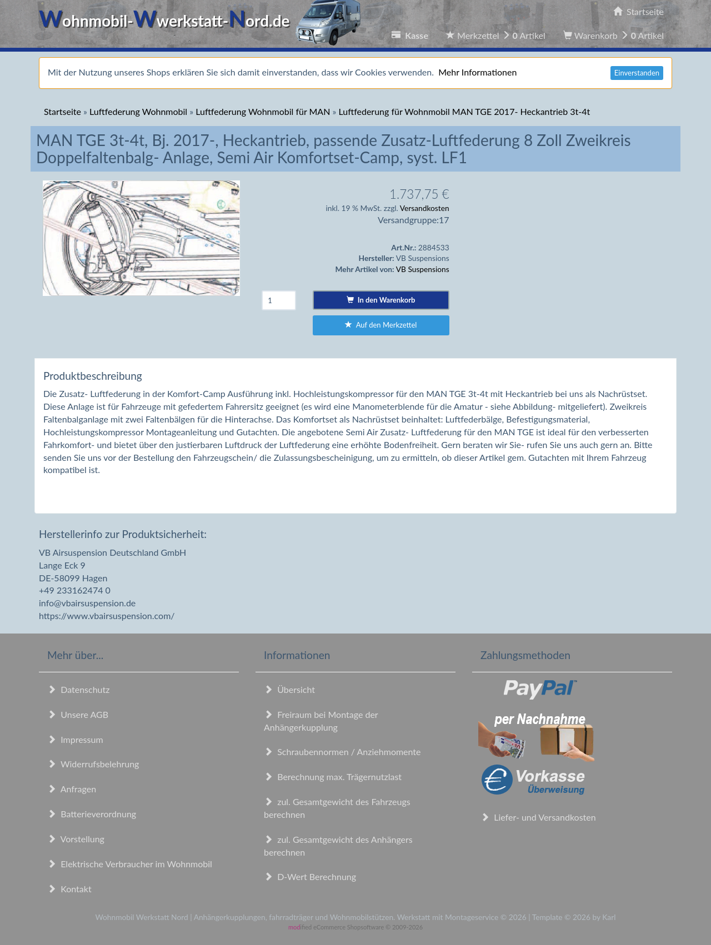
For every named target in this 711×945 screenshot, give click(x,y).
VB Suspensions (422, 269)
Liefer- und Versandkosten (538, 817)
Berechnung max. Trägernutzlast (333, 776)
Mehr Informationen (477, 72)
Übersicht (289, 689)
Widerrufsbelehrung (93, 763)
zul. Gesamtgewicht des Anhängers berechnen (338, 845)
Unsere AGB (77, 714)
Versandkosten (424, 208)
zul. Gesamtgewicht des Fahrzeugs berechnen (337, 808)
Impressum (75, 739)
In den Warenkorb (381, 299)
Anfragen (71, 788)
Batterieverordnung (91, 813)
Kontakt (69, 888)
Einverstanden (636, 72)
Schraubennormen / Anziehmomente (342, 751)
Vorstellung (75, 838)
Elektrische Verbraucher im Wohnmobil (129, 863)
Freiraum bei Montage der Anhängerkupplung (321, 720)
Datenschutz (78, 689)
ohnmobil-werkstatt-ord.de (203, 20)
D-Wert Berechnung (310, 876)
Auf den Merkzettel (381, 324)
